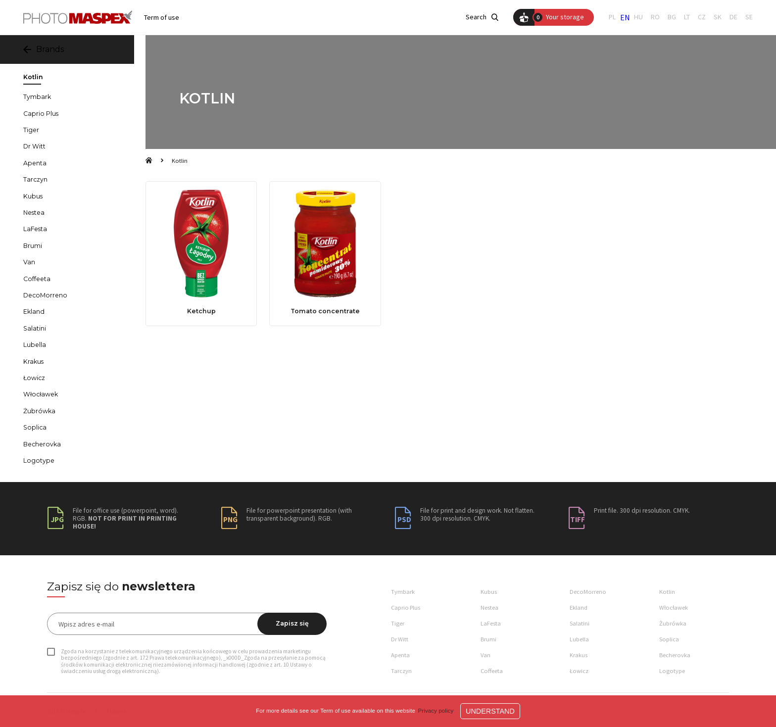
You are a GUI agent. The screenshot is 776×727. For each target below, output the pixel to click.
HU (638, 17)
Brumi (32, 245)
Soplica (35, 427)
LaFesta (35, 229)
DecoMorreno (45, 295)
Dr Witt (34, 146)
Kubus (33, 196)
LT (687, 17)
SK (718, 17)
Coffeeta (36, 279)
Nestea (34, 212)
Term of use (161, 17)
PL (612, 17)
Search (482, 17)
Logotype (38, 460)
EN (625, 17)
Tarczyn (35, 179)
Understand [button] (490, 711)
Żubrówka (39, 411)
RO (655, 17)
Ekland (34, 311)
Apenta (35, 163)
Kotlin (180, 160)
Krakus (33, 361)
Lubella (34, 344)
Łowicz (34, 378)
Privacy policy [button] (436, 711)
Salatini (34, 328)
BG (672, 17)
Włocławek (40, 394)
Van (29, 262)
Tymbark (37, 97)
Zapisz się (292, 623)
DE (733, 17)
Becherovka (42, 444)
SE (749, 17)
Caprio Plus (40, 113)
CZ (702, 17)
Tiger (31, 130)
